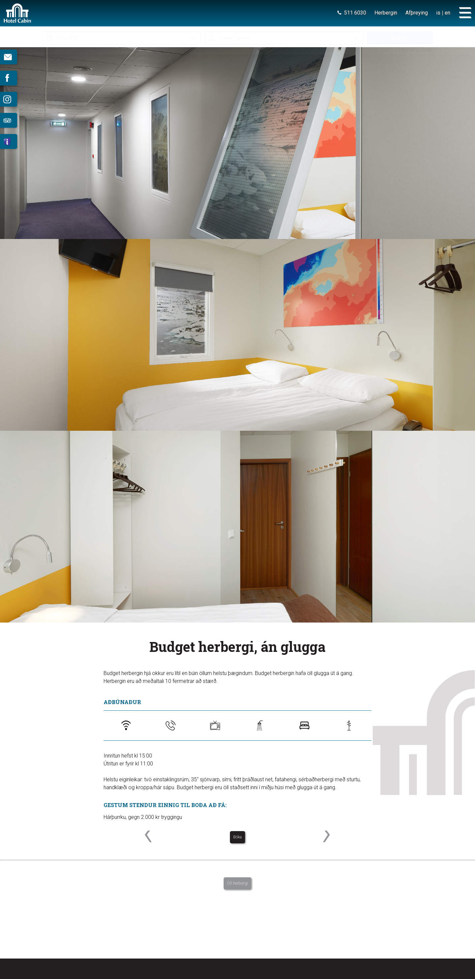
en (447, 13)
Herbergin (385, 13)
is (438, 13)
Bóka (237, 836)
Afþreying (416, 13)
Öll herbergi (237, 883)
